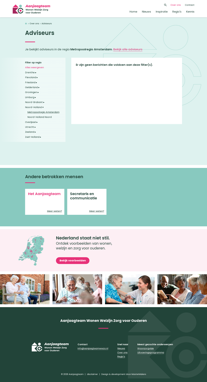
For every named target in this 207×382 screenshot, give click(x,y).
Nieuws (146, 11)
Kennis (190, 11)
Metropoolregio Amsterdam (43, 112)
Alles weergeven (34, 67)
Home (133, 11)
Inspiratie (162, 11)
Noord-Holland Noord (39, 117)
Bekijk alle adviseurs (127, 49)
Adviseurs (47, 23)
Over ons (176, 5)
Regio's (176, 11)
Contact (189, 5)
